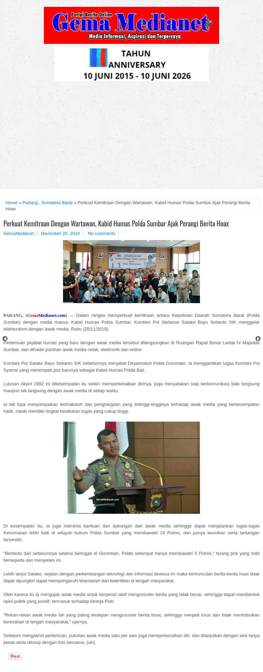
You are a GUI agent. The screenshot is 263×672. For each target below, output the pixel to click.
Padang (30, 202)
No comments (101, 233)
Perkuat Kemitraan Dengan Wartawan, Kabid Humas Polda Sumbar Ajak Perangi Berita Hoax (116, 223)
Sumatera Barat (57, 202)
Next (258, 338)
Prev (5, 338)
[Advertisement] (131, 138)
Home (11, 202)
